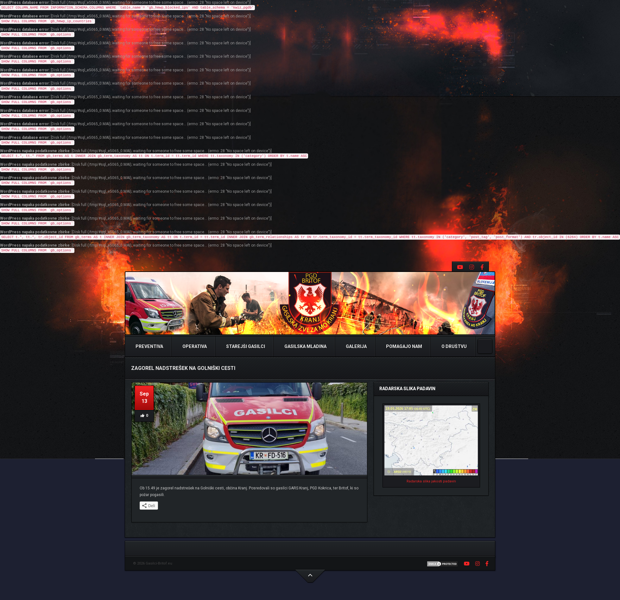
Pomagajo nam (403, 346)
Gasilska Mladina (304, 346)
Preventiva (149, 346)
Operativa (194, 346)
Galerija (356, 346)
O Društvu (453, 346)
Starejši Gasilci (245, 346)
